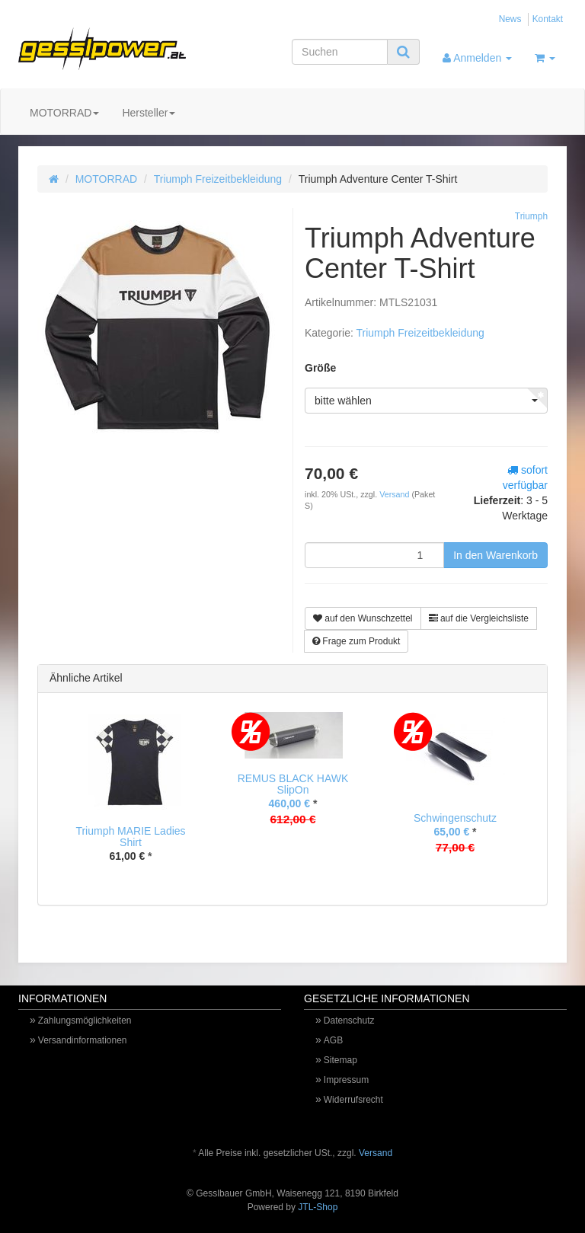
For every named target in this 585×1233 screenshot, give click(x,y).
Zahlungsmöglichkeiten (85, 1020)
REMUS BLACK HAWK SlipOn (293, 784)
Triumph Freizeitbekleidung (218, 179)
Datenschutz (349, 1020)
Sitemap (340, 1060)
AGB (333, 1040)
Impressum (346, 1080)
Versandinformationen (82, 1040)
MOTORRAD (64, 113)
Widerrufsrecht (353, 1099)
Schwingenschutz (455, 818)
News (510, 19)
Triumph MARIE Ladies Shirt (130, 836)
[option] (131, 799)
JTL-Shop (317, 1207)
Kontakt (547, 19)
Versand (395, 494)
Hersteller (148, 113)
